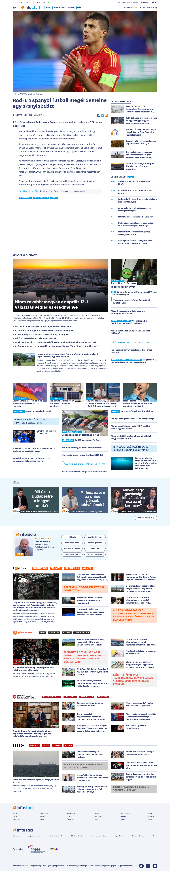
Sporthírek (119, 836)
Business (34, 745)
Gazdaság (16, 819)
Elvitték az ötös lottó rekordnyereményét (123, 285)
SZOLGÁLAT (70, 697)
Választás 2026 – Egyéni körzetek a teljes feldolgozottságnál (44, 330)
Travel (56, 745)
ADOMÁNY (102, 697)
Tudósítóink (71, 813)
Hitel (42, 633)
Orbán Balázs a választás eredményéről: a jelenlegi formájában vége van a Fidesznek (55, 342)
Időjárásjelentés (77, 836)
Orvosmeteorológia (99, 836)
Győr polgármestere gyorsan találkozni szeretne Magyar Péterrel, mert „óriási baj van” (56, 346)
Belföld (15, 813)
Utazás (66, 633)
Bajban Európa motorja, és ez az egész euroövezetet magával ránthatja (27, 403)
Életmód (70, 819)
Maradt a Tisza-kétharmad (38, 411)
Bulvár (96, 813)
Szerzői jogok (110, 866)
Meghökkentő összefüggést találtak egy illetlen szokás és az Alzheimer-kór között (137, 403)
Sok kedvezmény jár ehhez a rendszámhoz (82, 448)
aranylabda (25, 198)
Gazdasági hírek (138, 836)
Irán (79, 7)
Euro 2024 (33, 191)
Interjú (69, 816)
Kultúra (42, 816)
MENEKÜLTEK (87, 697)
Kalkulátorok (82, 633)
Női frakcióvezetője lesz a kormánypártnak (35, 338)
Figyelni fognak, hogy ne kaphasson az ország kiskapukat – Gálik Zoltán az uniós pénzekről (101, 403)
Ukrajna (71, 7)
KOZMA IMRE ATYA (51, 697)
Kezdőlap (23, 191)
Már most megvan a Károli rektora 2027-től (82, 455)
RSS (118, 866)
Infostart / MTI (20, 115)
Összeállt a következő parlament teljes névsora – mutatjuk (43, 326)
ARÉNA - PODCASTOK (147, 7)
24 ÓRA (130, 177)
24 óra (48, 7)
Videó (123, 819)
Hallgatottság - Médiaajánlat (41, 866)
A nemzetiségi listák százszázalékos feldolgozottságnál (41, 334)
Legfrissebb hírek (34, 836)
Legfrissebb (125, 813)
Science (68, 745)
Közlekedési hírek (56, 836)
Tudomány (44, 813)
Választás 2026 (59, 7)
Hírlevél (151, 816)
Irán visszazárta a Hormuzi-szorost (132, 342)
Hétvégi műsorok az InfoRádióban (137, 411)
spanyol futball (41, 198)
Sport (46, 745)
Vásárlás (54, 633)
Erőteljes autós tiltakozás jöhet (80, 435)
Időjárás (151, 819)
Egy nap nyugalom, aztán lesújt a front (85, 464)
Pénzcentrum (40, 568)
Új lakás (87, 568)
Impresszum (59, 866)
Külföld (15, 816)
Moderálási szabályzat (95, 866)
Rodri (54, 198)
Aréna (155, 836)
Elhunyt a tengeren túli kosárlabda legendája (132, 419)
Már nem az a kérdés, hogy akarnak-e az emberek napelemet (62, 403)
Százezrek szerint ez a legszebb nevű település (84, 472)
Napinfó (97, 819)
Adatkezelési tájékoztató (75, 866)
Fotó (150, 813)
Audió (123, 816)
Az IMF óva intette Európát (87, 440)
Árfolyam (56, 568)
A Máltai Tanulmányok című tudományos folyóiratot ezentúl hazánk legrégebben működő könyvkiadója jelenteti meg (32, 733)
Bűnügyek (97, 816)
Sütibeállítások (127, 866)
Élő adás (72, 537)
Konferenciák (72, 568)
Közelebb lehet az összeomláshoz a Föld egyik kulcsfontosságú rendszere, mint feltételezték (146, 463)
